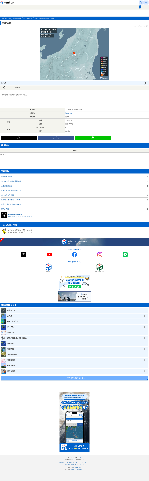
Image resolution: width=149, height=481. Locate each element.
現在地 (140, 8)
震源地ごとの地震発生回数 (10, 200)
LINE (92, 139)
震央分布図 (5, 209)
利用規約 (61, 462)
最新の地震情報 (6, 177)
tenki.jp (7, 2)
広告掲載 (67, 464)
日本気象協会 (77, 467)
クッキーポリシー (85, 462)
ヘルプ (82, 464)
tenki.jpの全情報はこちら (76, 378)
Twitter (19, 139)
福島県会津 (68, 113)
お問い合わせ (75, 464)
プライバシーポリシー (71, 462)
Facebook (56, 139)
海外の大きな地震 (7, 195)
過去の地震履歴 (6, 186)
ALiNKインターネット (77, 469)
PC (80, 457)
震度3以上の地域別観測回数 (11, 204)
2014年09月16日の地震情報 (11, 181)
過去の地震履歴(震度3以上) (11, 190)
